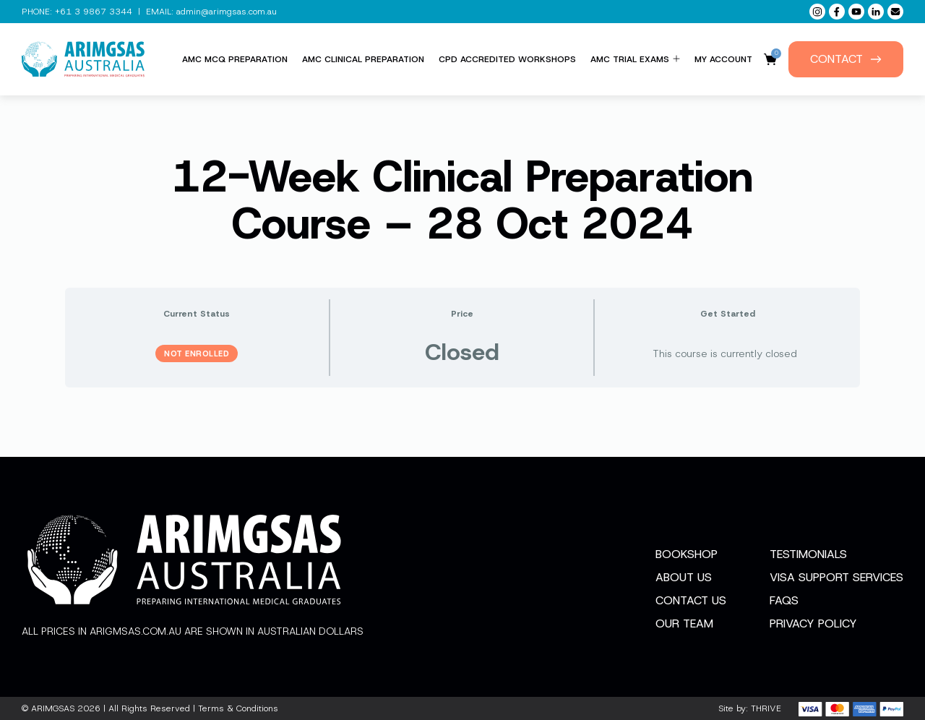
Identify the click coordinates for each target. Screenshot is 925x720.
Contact (846, 59)
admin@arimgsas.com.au (226, 11)
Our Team (684, 623)
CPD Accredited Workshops (507, 59)
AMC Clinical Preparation (363, 59)
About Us (683, 577)
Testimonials (808, 554)
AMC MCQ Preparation (235, 59)
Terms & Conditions (238, 708)
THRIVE (766, 708)
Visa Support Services (836, 577)
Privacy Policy (813, 623)
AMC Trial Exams (635, 59)
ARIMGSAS (52, 708)
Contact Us (690, 600)
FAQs (784, 600)
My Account (723, 59)
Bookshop (686, 554)
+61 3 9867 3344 (93, 11)
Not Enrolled (196, 353)
